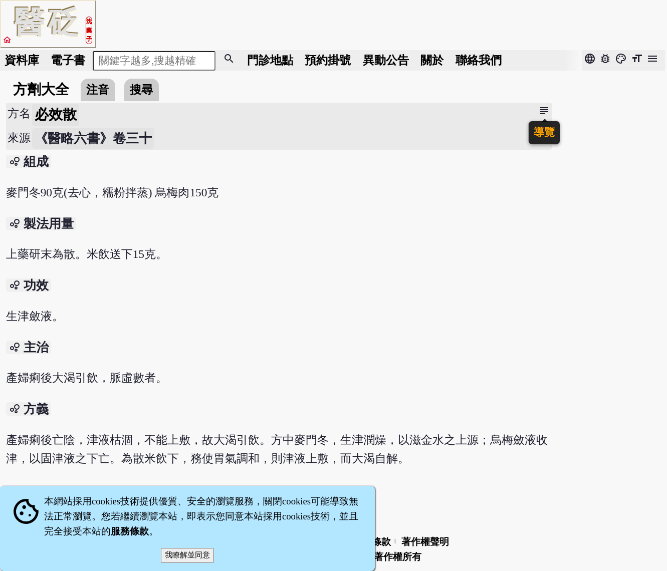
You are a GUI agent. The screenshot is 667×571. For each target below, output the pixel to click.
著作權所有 (397, 556)
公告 (386, 60)
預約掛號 (328, 60)
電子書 (68, 60)
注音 (97, 89)
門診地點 (270, 60)
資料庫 (22, 60)
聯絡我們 (479, 60)
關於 (431, 60)
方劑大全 (41, 89)
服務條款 (130, 531)
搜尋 (141, 89)
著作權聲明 (425, 541)
